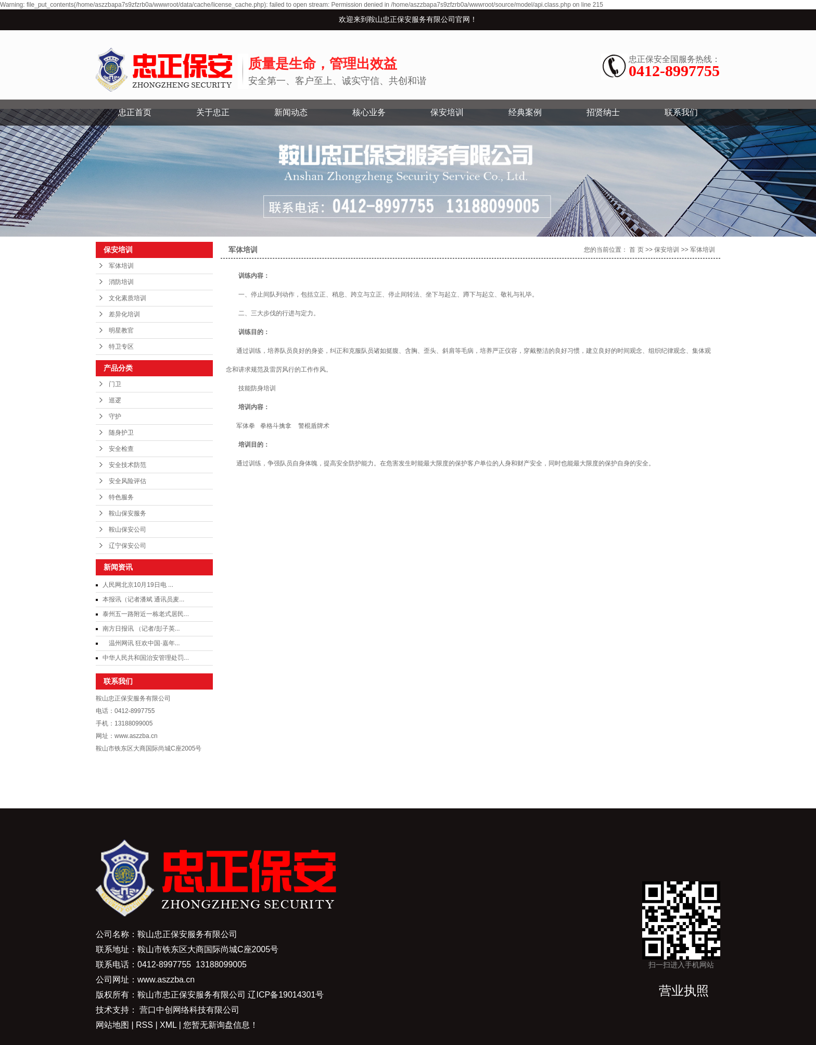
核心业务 (369, 112)
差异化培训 (124, 314)
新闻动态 (291, 112)
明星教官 (121, 330)
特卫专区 (121, 346)
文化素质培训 (127, 298)
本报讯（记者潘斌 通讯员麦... (143, 599)
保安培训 (447, 112)
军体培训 (121, 265)
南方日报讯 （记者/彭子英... (141, 628)
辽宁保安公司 (127, 545)
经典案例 (525, 112)
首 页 (636, 249)
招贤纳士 (603, 112)
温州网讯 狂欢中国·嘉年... (141, 643)
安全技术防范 (127, 465)
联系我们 (681, 112)
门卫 (115, 384)
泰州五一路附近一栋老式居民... (146, 614)
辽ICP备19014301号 (286, 994)
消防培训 (121, 282)
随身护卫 (121, 432)
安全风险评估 (127, 481)
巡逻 (115, 400)
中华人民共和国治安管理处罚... (146, 657)
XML (168, 1025)
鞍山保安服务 (127, 513)
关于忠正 (213, 112)
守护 (115, 416)
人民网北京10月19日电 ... (138, 584)
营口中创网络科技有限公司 (189, 1009)
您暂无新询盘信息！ (220, 1025)
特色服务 (121, 497)
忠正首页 (134, 112)
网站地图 (113, 1025)
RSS (144, 1025)
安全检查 (121, 448)
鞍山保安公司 (127, 529)
